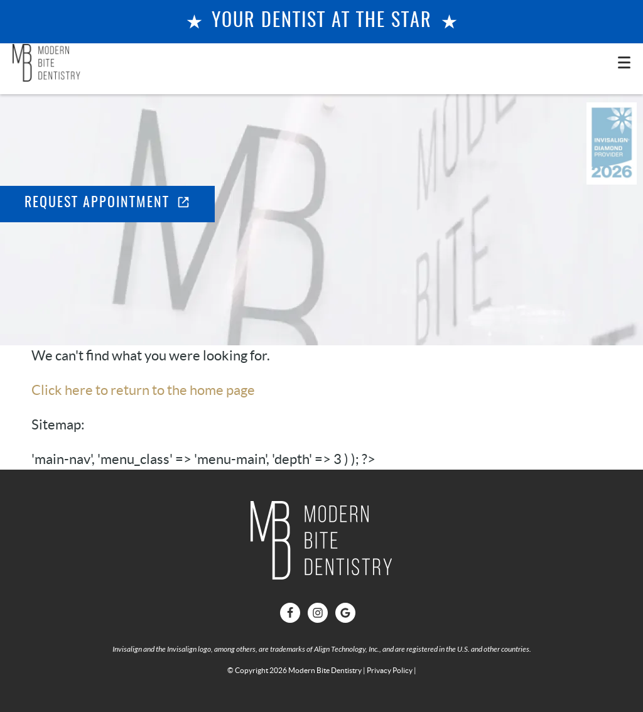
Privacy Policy (390, 670)
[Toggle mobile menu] (624, 62)
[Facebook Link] (290, 613)
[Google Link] (345, 613)
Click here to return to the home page (143, 389)
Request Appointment (107, 202)
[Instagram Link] (318, 613)
